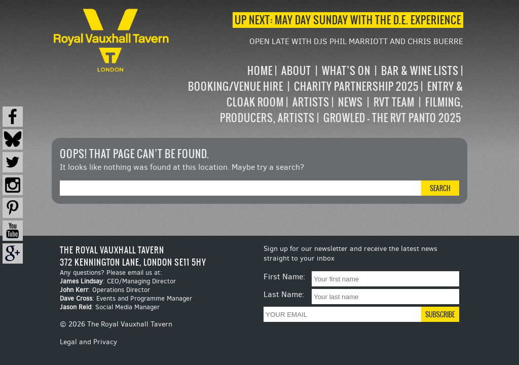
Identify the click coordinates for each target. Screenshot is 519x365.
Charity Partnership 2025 (356, 86)
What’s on (346, 71)
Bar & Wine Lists (420, 71)
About (296, 71)
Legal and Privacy (88, 342)
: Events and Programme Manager (126, 298)
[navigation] (317, 94)
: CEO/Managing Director (118, 281)
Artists (310, 102)
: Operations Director (105, 289)
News (350, 102)
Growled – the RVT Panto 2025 (392, 118)
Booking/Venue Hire (235, 86)
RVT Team (394, 102)
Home (260, 71)
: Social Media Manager (110, 307)
